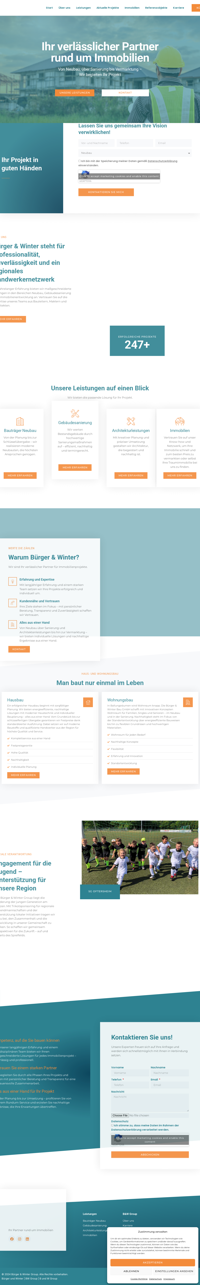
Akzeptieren (153, 1262)
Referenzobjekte (156, 9)
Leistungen (83, 9)
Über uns (64, 9)
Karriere (178, 9)
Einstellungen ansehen (174, 1271)
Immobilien (132, 9)
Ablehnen (131, 1271)
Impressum (169, 1279)
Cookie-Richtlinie (139, 1279)
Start (49, 9)
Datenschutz (155, 1279)
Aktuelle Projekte (107, 9)
